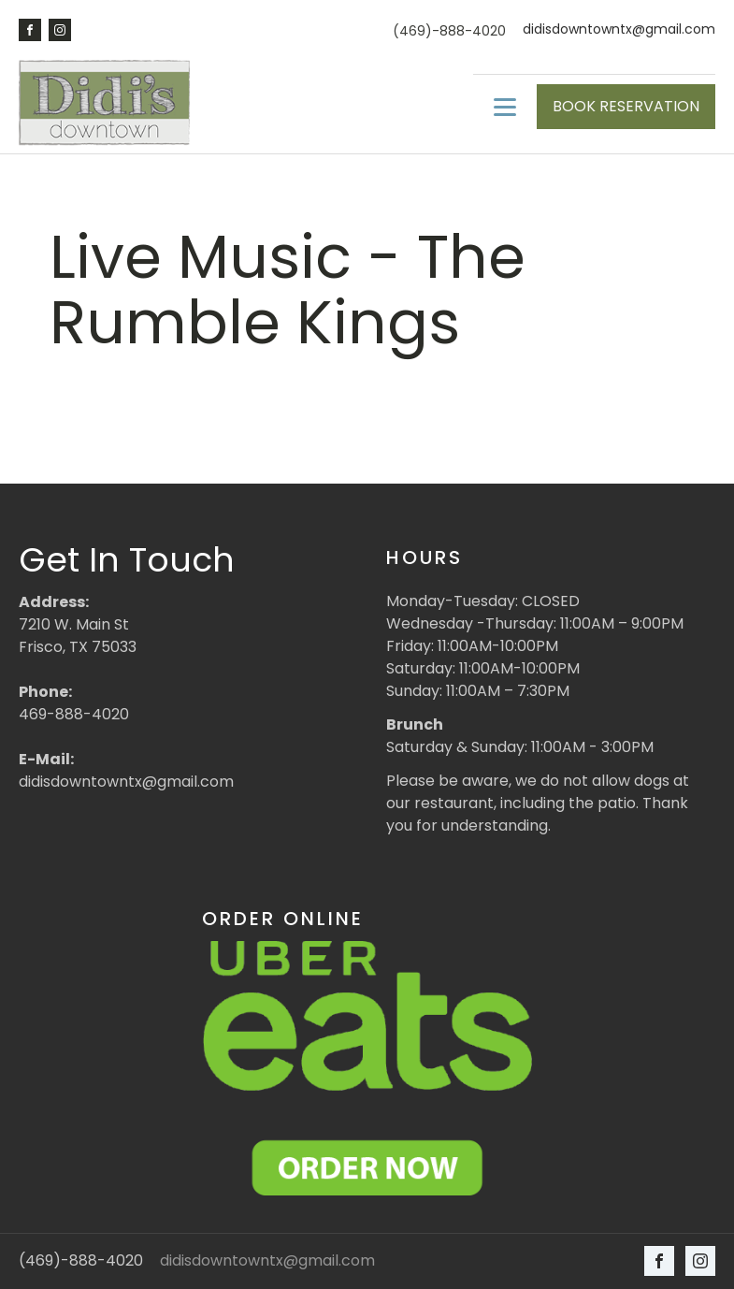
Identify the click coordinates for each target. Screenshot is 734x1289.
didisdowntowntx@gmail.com (619, 29)
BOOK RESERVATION (626, 106)
